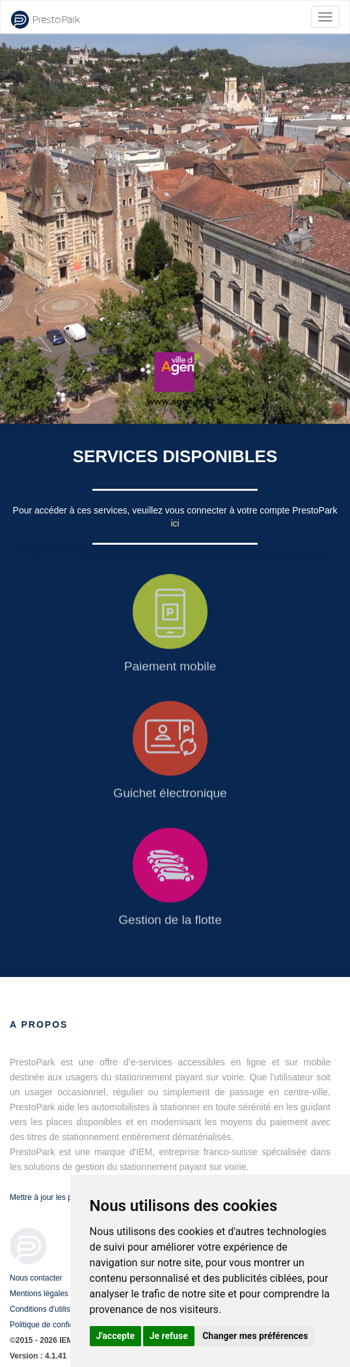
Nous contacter (36, 1277)
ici (174, 523)
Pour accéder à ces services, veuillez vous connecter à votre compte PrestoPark (175, 510)
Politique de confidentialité (55, 1324)
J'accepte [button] (115, 1336)
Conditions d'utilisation (48, 1309)
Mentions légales (39, 1293)
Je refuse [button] (169, 1336)
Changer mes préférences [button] (255, 1336)
